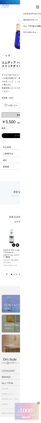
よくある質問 (25, 399)
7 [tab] (27, 279)
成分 (5, 166)
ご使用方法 (8, 159)
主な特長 (7, 153)
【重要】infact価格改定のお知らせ (20, 2)
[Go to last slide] (3, 58)
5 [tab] (22, 279)
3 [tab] (16, 279)
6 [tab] (24, 279)
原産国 (6, 172)
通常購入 (20, 121)
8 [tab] (29, 279)
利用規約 (5, 410)
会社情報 (5, 394)
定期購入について (8, 399)
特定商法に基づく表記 (10, 405)
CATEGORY (8, 376)
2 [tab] (14, 279)
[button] (8, 58)
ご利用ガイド (25, 394)
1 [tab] (11, 279)
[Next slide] (38, 58)
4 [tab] (19, 279)
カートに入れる (20, 141)
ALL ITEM (7, 388)
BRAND (6, 382)
